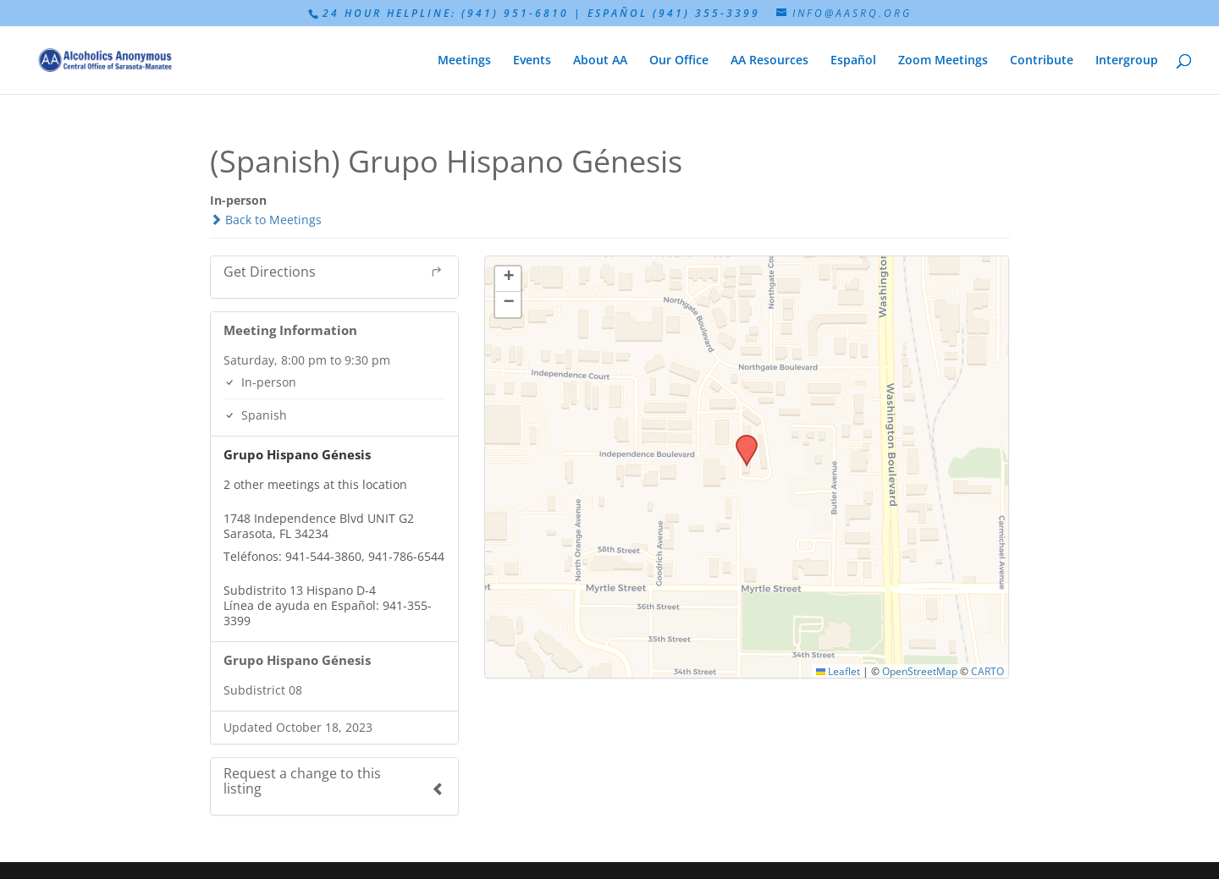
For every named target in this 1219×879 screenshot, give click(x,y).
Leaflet (838, 671)
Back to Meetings (266, 220)
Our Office (679, 61)
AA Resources (769, 61)
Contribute (1041, 61)
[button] (741, 440)
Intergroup (1126, 61)
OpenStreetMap (919, 671)
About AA (600, 61)
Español (853, 61)
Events (532, 61)
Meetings (464, 61)
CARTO (987, 671)
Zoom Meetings (943, 61)
